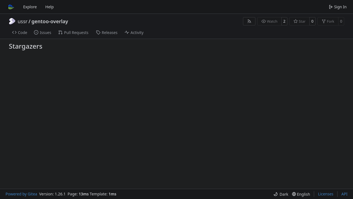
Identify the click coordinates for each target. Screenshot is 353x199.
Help (49, 6)
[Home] (10, 7)
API (344, 194)
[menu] (280, 194)
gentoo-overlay (49, 21)
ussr (23, 21)
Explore (30, 6)
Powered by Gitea (21, 194)
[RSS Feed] (249, 21)
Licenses (325, 194)
